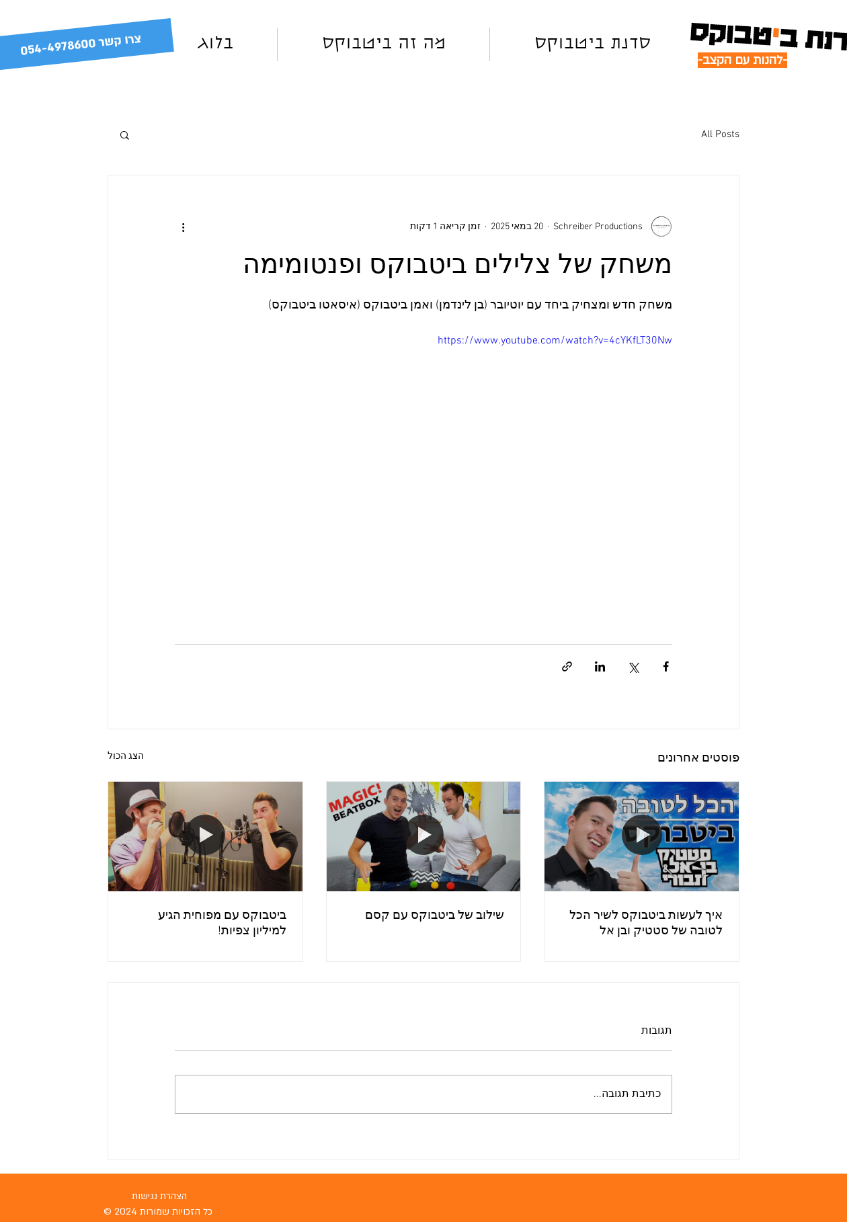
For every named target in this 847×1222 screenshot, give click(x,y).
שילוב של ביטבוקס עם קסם (434, 916)
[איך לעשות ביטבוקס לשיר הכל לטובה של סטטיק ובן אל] (641, 836)
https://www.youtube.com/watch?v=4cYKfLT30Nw (555, 341)
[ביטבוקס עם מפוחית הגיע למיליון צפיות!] (205, 836)
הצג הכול (126, 756)
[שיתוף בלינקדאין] (600, 666)
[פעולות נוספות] (183, 226)
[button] (124, 134)
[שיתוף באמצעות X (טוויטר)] (633, 666)
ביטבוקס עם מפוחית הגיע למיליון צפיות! (222, 923)
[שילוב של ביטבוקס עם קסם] (424, 836)
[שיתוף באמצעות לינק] (567, 666)
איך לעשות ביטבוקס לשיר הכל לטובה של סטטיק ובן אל (646, 923)
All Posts (720, 134)
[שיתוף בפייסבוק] (665, 666)
